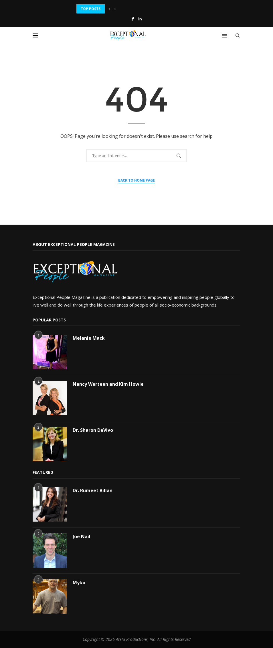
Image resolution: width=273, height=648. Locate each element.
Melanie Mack (89, 338)
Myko (79, 582)
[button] (109, 8)
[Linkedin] (140, 18)
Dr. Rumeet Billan (92, 490)
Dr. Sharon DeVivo (93, 430)
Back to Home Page (136, 180)
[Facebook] (133, 18)
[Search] (237, 35)
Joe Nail (81, 536)
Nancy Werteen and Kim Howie (108, 384)
